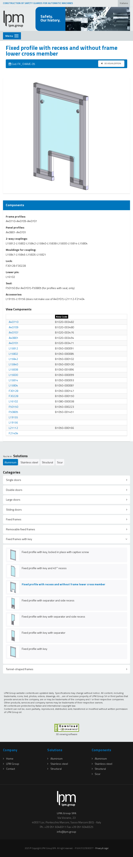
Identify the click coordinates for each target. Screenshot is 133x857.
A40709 (13, 327)
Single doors (13, 480)
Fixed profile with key (34, 649)
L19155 (13, 417)
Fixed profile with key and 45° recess (44, 568)
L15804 (13, 385)
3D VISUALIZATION (111, 63)
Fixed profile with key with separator (43, 632)
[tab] (66, 480)
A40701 (13, 343)
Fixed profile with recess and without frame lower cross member (63, 584)
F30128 (13, 391)
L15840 (13, 364)
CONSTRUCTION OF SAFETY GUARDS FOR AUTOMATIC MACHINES (38, 3)
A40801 (13, 338)
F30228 (13, 396)
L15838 (13, 369)
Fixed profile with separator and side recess (48, 600)
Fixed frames (13, 519)
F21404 (13, 433)
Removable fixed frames (20, 529)
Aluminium (10, 462)
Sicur (60, 462)
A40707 (13, 332)
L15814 (13, 380)
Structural (47, 462)
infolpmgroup (66, 832)
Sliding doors (14, 509)
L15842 (13, 359)
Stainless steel (29, 462)
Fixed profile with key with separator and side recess (53, 616)
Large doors (13, 499)
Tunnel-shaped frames (19, 669)
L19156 (13, 422)
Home (8, 758)
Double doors (14, 490)
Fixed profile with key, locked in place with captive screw (55, 552)
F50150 (13, 407)
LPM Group (11, 764)
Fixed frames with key (19, 539)
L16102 (13, 401)
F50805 (13, 412)
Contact (9, 769)
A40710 (13, 322)
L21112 (13, 428)
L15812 (13, 348)
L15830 (13, 375)
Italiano (124, 3)
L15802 (13, 354)
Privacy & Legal (101, 848)
